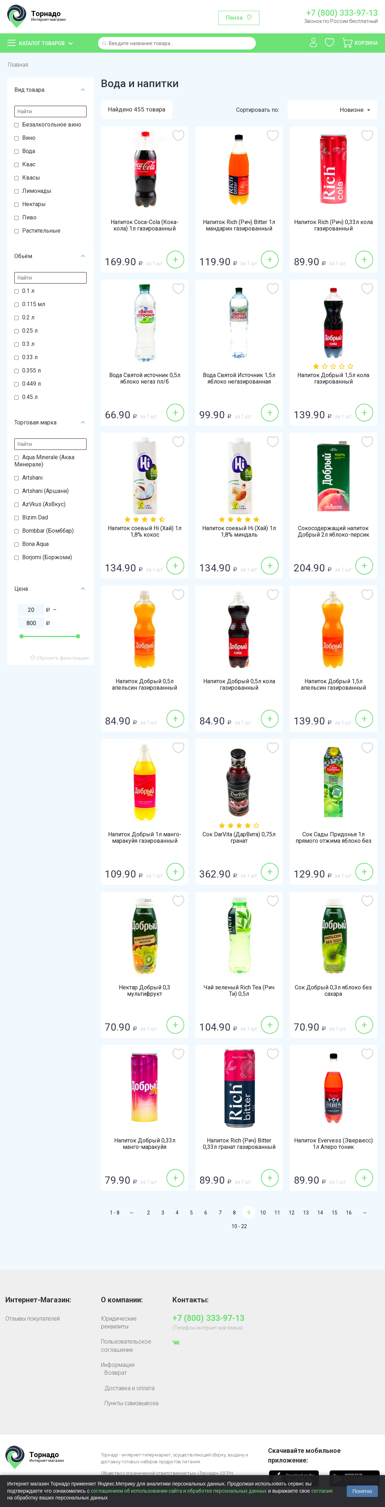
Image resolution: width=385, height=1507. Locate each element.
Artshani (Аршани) (45, 491)
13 (306, 1213)
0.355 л (31, 370)
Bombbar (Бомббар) (48, 530)
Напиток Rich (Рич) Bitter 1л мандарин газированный (239, 225)
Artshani (32, 477)
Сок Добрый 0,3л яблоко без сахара (333, 990)
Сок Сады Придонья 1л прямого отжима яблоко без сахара (333, 841)
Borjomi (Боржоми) (47, 557)
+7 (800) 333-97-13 (342, 13)
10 (263, 1213)
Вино (28, 137)
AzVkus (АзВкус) (43, 504)
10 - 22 (239, 1226)
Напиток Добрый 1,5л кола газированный (333, 378)
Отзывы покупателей (32, 1318)
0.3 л (28, 344)
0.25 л (30, 330)
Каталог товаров (42, 43)
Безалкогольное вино (51, 124)
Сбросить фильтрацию (59, 658)
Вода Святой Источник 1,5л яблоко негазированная (239, 378)
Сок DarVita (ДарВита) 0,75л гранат (239, 837)
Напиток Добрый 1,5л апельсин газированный (333, 684)
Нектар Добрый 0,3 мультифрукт (144, 990)
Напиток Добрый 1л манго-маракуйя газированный (144, 837)
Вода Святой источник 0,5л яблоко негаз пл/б (144, 378)
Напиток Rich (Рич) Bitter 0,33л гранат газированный (239, 1143)
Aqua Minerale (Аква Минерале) (44, 461)
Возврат (115, 1372)
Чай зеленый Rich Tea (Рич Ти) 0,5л (239, 990)
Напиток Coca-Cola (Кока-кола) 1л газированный (145, 225)
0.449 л (31, 383)
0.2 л (28, 317)
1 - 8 (115, 1213)
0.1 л (28, 290)
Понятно (362, 1491)
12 (291, 1213)
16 (349, 1213)
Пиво (29, 217)
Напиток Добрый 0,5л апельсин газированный (144, 684)
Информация (118, 1364)
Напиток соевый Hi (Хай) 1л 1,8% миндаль (239, 531)
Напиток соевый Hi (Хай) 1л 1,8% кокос (144, 531)
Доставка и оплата (129, 1388)
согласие (322, 1491)
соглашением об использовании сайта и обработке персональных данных (179, 1491)
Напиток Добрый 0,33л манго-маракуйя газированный (144, 1147)
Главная (18, 64)
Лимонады (37, 190)
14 (320, 1213)
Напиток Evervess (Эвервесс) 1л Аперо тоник (333, 1143)
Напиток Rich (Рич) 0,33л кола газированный (333, 225)
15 (334, 1213)
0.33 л (30, 357)
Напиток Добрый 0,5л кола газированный (239, 684)
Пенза (234, 17)
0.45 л (30, 397)
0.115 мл (33, 304)
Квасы (31, 177)
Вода (28, 151)
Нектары (34, 204)
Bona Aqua (35, 544)
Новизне (355, 110)
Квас (28, 164)
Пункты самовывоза (131, 1403)
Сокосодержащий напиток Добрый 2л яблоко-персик (333, 531)
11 (277, 1213)
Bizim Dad (35, 517)
